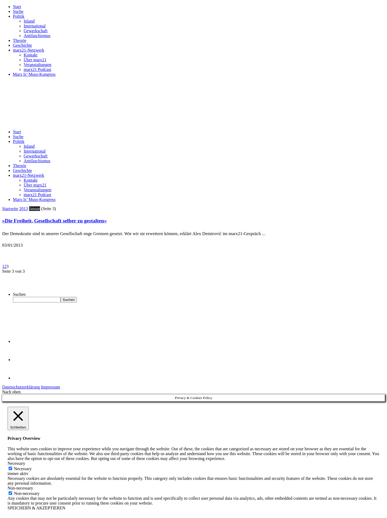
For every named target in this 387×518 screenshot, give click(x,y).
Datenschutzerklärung (21, 387)
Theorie (19, 40)
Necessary (23, 468)
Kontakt (31, 55)
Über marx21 (35, 59)
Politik (18, 16)
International (35, 26)
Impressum (50, 387)
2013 (23, 208)
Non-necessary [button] (20, 488)
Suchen (19, 294)
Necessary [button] (16, 463)
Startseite (10, 208)
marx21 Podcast (37, 69)
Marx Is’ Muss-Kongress (34, 74)
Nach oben (11, 392)
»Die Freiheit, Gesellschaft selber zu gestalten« (54, 221)
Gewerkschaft (36, 30)
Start (17, 6)
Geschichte (22, 45)
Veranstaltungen (37, 64)
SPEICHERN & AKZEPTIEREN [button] (36, 508)
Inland (29, 21)
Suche (18, 11)
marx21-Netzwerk (28, 50)
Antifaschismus (37, 35)
